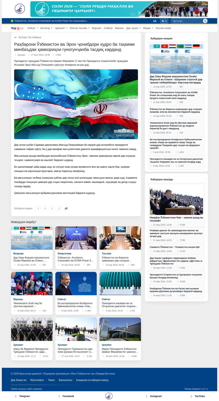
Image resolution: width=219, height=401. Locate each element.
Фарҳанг (96, 28)
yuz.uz (205, 389)
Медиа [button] (147, 28)
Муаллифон (37, 380)
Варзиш (119, 28)
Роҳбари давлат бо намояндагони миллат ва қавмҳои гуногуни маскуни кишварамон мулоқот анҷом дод (176, 233)
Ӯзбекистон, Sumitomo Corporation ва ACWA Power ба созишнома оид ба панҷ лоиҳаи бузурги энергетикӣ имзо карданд (174, 95)
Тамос (51, 380)
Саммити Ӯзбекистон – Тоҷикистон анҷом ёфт (175, 247)
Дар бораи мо (18, 380)
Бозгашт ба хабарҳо (27, 37)
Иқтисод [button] (45, 28)
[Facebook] (44, 208)
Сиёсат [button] (31, 28)
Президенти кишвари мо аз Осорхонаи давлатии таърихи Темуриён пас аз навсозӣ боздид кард (176, 160)
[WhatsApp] (58, 208)
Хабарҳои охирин (161, 38)
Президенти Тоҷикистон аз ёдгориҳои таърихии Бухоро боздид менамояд (176, 276)
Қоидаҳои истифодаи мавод (92, 380)
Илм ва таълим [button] (79, 28)
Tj (164, 21)
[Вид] (155, 21)
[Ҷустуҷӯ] (205, 21)
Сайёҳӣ (108, 28)
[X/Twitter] (51, 208)
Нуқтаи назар (163, 28)
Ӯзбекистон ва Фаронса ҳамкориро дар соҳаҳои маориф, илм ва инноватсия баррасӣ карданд (176, 110)
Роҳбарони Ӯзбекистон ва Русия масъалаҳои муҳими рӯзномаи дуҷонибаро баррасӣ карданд (176, 290)
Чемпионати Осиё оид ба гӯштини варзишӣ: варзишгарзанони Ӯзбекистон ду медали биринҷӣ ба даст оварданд (173, 126)
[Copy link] (65, 208)
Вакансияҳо (65, 380)
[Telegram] (37, 208)
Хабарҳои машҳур (161, 179)
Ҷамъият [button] (60, 28)
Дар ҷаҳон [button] (132, 28)
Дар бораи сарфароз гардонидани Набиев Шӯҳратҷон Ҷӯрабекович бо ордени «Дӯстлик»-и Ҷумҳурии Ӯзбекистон (176, 261)
